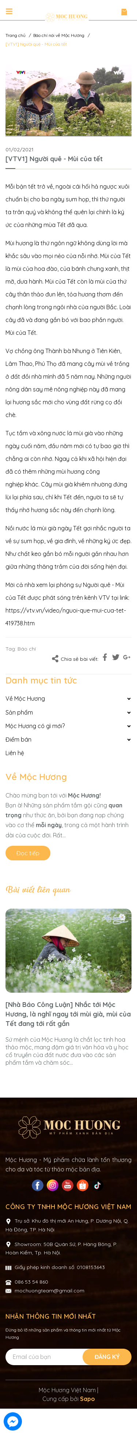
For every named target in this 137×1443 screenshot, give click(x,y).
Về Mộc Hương (36, 776)
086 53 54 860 (31, 1316)
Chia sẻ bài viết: (75, 658)
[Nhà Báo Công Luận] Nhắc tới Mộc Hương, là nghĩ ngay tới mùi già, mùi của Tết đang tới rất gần (68, 1014)
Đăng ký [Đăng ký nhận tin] (107, 1391)
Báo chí (27, 648)
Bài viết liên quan (37, 890)
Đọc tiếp (27, 853)
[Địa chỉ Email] (67, 1391)
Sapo (87, 1433)
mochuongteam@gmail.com (49, 1325)
